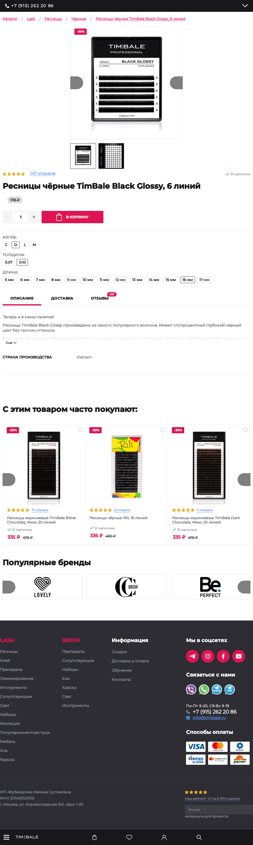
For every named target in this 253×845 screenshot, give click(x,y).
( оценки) (212, 799)
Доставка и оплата (130, 661)
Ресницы (9, 652)
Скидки (119, 652)
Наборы (8, 715)
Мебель (7, 742)
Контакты (121, 680)
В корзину (72, 217)
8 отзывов (122, 510)
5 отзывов (204, 510)
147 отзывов (42, 174)
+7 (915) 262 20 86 (32, 6)
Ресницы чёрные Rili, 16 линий (119, 518)
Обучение (122, 671)
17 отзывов (40, 510)
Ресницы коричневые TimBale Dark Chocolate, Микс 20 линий (206, 520)
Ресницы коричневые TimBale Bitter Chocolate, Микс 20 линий (41, 520)
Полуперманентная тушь (25, 733)
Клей (5, 661)
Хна (3, 751)
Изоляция (10, 724)
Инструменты (13, 688)
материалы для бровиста (206, 816)
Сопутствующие (16, 697)
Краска (7, 760)
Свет (4, 706)
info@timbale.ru (209, 718)
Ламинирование (16, 679)
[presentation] (9, 479)
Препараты (11, 670)
